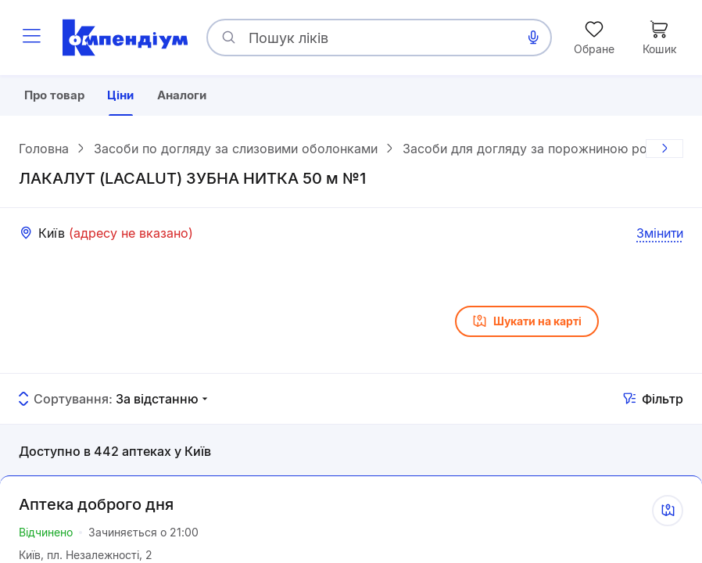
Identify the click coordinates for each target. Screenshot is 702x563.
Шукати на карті (527, 324)
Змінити (659, 235)
